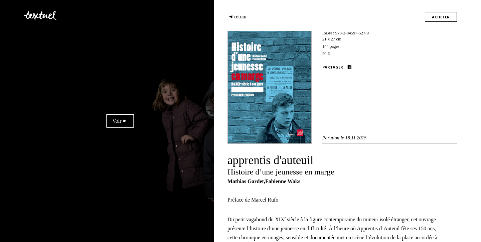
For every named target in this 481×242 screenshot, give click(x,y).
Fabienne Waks (282, 181)
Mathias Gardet (245, 181)
